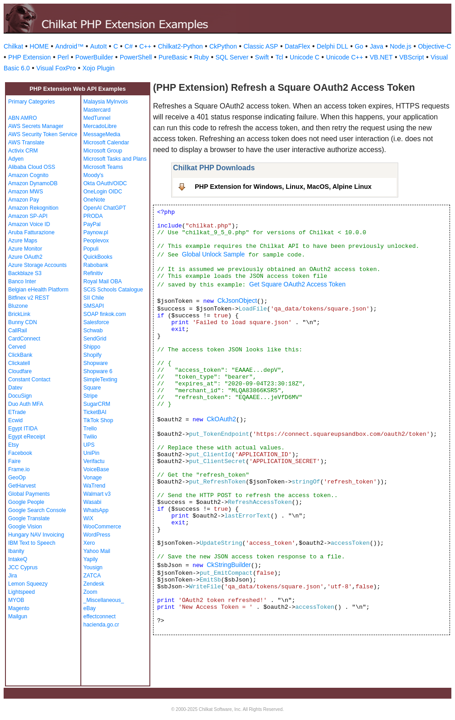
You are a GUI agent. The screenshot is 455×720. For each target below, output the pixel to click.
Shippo (92, 347)
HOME (39, 46)
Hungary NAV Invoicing (36, 535)
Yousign (93, 567)
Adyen (16, 159)
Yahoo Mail (97, 551)
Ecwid (15, 420)
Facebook (20, 453)
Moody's (94, 175)
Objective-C (434, 46)
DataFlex (297, 46)
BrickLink (19, 314)
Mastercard (97, 110)
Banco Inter (22, 281)
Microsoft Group (103, 151)
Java (376, 46)
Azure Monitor (25, 249)
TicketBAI (95, 412)
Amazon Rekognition (33, 208)
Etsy (13, 445)
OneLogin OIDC (103, 191)
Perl (63, 57)
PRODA (93, 216)
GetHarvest (22, 486)
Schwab (93, 330)
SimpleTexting (101, 379)
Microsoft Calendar (106, 142)
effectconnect (100, 616)
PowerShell (136, 57)
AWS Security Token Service (42, 134)
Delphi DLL (332, 46)
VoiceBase (96, 469)
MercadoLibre (100, 126)
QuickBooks (98, 257)
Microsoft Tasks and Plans (115, 159)
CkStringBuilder (229, 564)
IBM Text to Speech (31, 543)
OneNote (94, 200)
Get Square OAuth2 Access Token (297, 284)
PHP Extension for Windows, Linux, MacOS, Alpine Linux (283, 186)
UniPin (91, 453)
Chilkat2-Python (180, 46)
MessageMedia (102, 134)
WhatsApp (96, 510)
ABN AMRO (22, 118)
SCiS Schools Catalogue (113, 289)
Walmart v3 (97, 494)
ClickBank (20, 355)
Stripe (91, 396)
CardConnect (24, 338)
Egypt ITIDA (23, 428)
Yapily (91, 559)
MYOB (16, 600)
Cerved (17, 347)
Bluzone (18, 306)
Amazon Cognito (28, 175)
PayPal (92, 224)
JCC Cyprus (23, 567)
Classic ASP (260, 46)
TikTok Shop (99, 420)
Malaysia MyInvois (106, 102)
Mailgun (17, 616)
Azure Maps (22, 240)
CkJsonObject (237, 300)
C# (128, 46)
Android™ (69, 46)
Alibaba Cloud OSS (31, 167)
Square (92, 388)
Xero (89, 543)
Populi (91, 249)
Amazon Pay (23, 200)
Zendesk (94, 584)
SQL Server (231, 57)
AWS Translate (26, 142)
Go (359, 46)
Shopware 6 (98, 371)
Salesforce (96, 322)
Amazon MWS (25, 191)
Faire (14, 461)
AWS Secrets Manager (36, 126)
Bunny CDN (22, 322)
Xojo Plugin (99, 68)
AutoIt (98, 46)
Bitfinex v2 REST (28, 298)
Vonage (93, 477)
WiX (89, 518)
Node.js (400, 46)
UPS (89, 445)
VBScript (411, 57)
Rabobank (96, 265)
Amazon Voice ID (29, 224)
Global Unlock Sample (213, 254)
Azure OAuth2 (25, 257)
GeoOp (17, 477)
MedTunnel (97, 118)
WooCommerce (102, 526)
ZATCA (92, 575)
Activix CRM (23, 151)
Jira (12, 575)
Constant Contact (29, 379)
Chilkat (13, 46)
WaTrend (94, 486)
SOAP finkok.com (105, 314)
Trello (90, 428)
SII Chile (94, 298)
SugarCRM (97, 404)
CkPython (223, 46)
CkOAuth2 (221, 419)
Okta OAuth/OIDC (105, 183)
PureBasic (173, 57)
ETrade (17, 412)
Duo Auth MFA (25, 404)
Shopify (93, 355)
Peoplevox (96, 240)
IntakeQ (17, 559)
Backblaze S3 (24, 273)
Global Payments (28, 494)
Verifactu (94, 461)
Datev (15, 388)
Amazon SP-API (28, 216)
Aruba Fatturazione (31, 232)
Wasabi (93, 502)
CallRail (17, 330)
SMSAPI (94, 306)
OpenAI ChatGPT (105, 208)
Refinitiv (93, 273)
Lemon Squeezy (28, 584)
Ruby (201, 57)
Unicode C (304, 57)
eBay (90, 608)
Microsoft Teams (103, 167)
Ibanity (16, 551)
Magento (19, 608)
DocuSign (20, 396)
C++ (145, 46)
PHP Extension (29, 57)
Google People (26, 502)
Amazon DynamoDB (33, 183)
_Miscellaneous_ (104, 600)
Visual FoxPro (56, 68)
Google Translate (28, 518)
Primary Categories (31, 102)
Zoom (91, 592)
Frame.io (19, 469)
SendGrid (95, 338)
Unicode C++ (344, 57)
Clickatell (19, 363)
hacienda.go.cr (101, 624)
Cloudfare (20, 371)
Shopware (96, 363)
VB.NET (381, 57)
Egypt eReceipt (26, 437)
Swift (262, 57)
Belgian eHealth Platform (38, 289)
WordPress (97, 535)
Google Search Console (37, 510)
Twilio (90, 437)
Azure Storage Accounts (37, 265)
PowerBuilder (94, 57)
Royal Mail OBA (103, 281)
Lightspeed (21, 592)
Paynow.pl (96, 232)
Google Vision (25, 526)
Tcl (279, 57)
